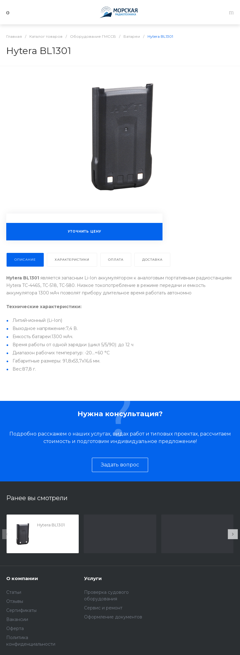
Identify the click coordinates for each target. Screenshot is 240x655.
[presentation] (7, 534)
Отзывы (14, 601)
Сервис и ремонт (103, 608)
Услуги (93, 578)
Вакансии (17, 619)
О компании (22, 578)
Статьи (13, 592)
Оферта (15, 628)
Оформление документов (113, 617)
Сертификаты (21, 610)
